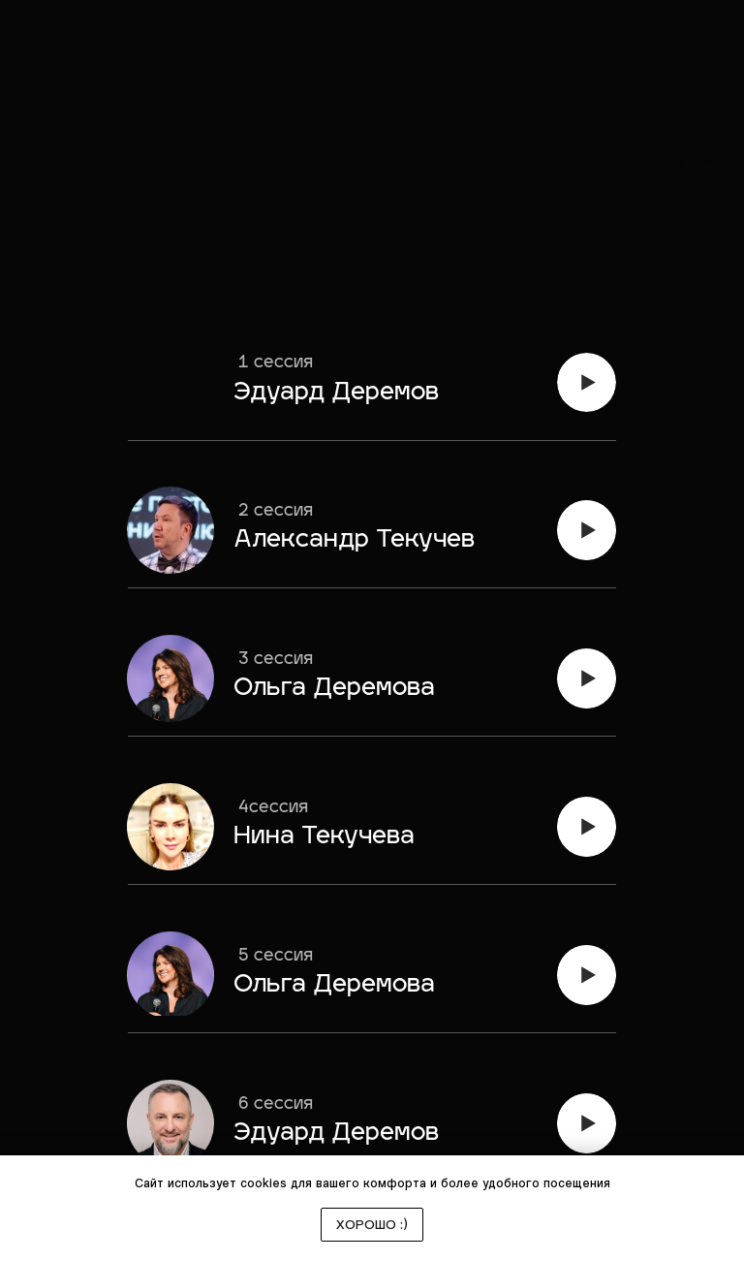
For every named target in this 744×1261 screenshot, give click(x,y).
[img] (586, 382)
